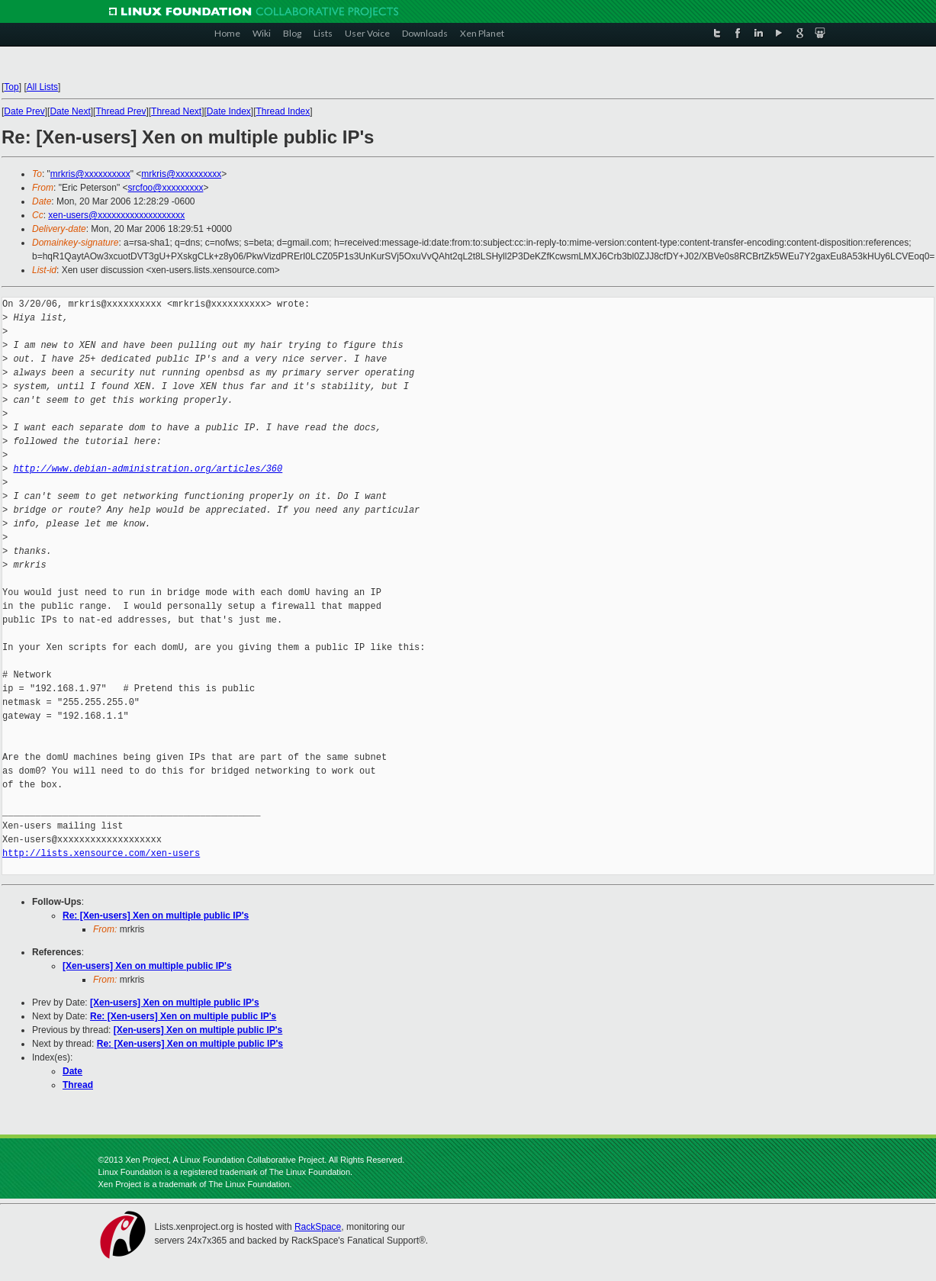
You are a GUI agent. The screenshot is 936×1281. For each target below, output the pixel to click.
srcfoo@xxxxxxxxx (166, 187)
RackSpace (317, 1226)
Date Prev (24, 111)
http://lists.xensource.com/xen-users (101, 853)
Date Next (70, 111)
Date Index (229, 111)
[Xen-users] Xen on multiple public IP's (147, 966)
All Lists (42, 87)
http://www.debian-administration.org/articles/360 (147, 468)
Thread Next (176, 111)
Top (11, 87)
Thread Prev (120, 111)
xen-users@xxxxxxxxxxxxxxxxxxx (116, 215)
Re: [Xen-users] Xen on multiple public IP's (156, 915)
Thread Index (283, 111)
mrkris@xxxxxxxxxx (90, 174)
